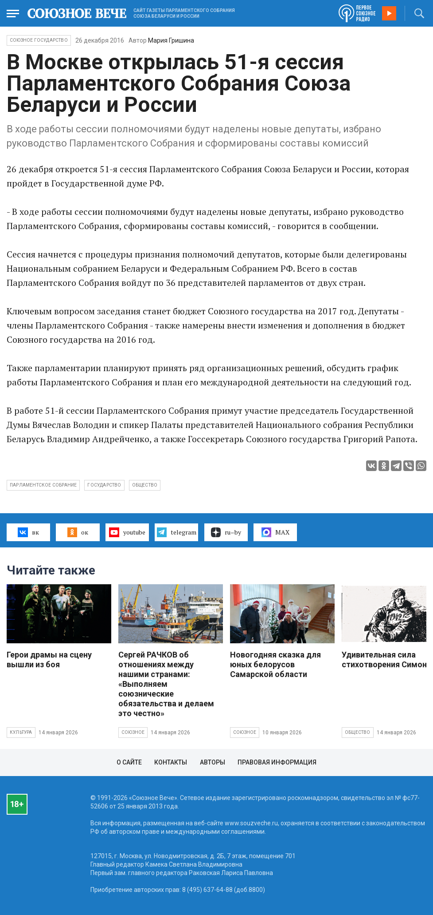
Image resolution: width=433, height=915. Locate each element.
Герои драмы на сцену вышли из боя (49, 659)
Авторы (212, 762)
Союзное (132, 732)
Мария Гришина (171, 40)
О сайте (129, 762)
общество (145, 485)
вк (28, 532)
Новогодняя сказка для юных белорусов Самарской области (275, 664)
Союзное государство (39, 40)
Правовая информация (277, 762)
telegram (176, 532)
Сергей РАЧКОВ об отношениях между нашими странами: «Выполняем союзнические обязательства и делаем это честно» (166, 684)
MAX (275, 532)
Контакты (170, 762)
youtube (127, 532)
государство (104, 485)
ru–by (226, 532)
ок (77, 532)
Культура (21, 732)
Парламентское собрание (43, 485)
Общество (358, 732)
